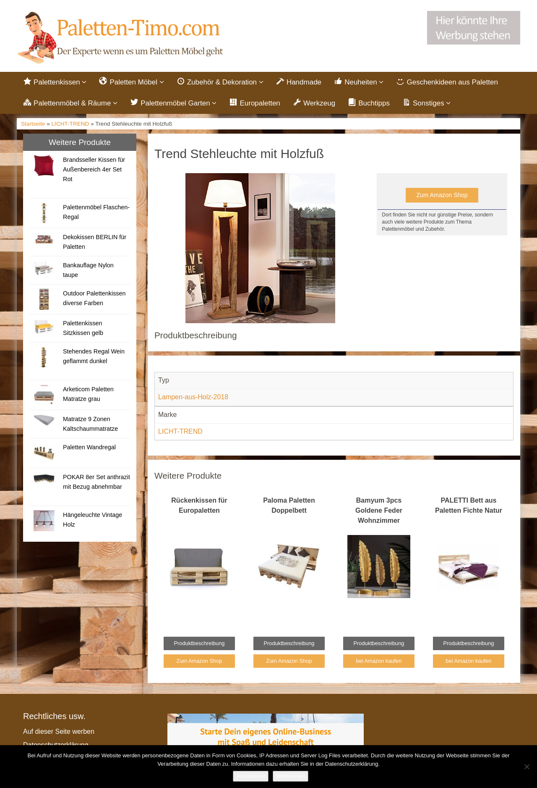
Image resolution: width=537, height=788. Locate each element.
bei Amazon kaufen (379, 661)
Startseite (33, 124)
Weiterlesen (290, 776)
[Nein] (526, 766)
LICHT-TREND (70, 124)
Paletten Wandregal (89, 447)
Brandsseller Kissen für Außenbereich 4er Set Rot (94, 169)
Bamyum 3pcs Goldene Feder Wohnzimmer (378, 510)
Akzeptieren (250, 776)
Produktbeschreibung (199, 643)
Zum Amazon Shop (441, 195)
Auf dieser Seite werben (58, 731)
